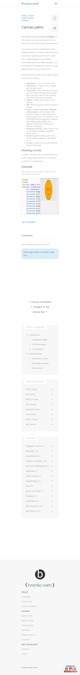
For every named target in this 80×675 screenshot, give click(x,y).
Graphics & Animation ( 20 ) (39, 461)
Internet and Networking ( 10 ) (39, 466)
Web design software (39, 363)
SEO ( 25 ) (39, 486)
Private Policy (27, 601)
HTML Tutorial (39, 389)
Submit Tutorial (27, 620)
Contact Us (26, 639)
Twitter (24, 654)
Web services (35, 368)
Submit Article (27, 616)
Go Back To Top (40, 307)
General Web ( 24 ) (39, 456)
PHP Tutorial (39, 414)
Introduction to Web (38, 358)
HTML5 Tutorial (39, 399)
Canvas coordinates (40, 302)
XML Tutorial (39, 424)
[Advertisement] (40, 276)
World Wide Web (34, 354)
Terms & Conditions (29, 606)
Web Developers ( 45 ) (39, 506)
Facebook (25, 649)
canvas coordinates (47, 37)
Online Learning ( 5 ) (39, 476)
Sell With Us (26, 630)
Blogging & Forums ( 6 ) (39, 446)
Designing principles (38, 340)
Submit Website (28, 625)
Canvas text (40, 312)
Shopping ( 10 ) (39, 496)
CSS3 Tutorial (39, 404)
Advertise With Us (28, 635)
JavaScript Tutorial (39, 409)
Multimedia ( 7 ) (39, 471)
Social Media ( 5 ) (39, 501)
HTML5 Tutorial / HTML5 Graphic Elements (28, 18)
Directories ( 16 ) (39, 451)
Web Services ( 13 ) (39, 511)
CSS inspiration (36, 349)
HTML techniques (37, 344)
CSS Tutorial (39, 394)
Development (33, 335)
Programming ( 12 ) (39, 481)
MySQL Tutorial (39, 419)
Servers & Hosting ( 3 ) (39, 491)
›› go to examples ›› (29, 222)
